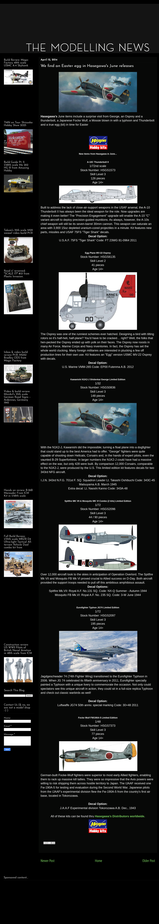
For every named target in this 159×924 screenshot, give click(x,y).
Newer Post (48, 860)
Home (98, 860)
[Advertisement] (77, 21)
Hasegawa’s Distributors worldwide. (120, 816)
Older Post (148, 860)
